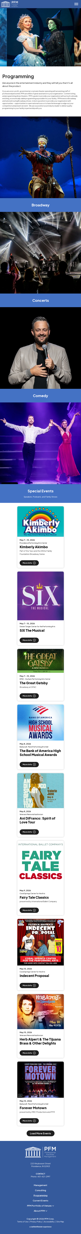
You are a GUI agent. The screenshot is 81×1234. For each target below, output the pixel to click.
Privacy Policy (36, 1221)
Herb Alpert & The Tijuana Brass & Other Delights (40, 1041)
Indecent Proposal (34, 976)
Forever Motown (33, 1108)
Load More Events (40, 1133)
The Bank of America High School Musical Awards (40, 753)
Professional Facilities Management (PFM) (10, 4)
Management (40, 1185)
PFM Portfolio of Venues (39, 1205)
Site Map (60, 1221)
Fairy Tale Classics (34, 897)
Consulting (40, 1190)
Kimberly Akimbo (34, 547)
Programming (41, 1195)
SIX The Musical (32, 630)
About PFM (39, 1210)
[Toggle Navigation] (76, 4)
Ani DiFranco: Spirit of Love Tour (37, 820)
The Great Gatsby (34, 683)
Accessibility (49, 1221)
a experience (40, 1227)
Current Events (40, 1200)
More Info (27, 563)
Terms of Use (22, 1221)
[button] (37, 62)
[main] (40, 572)
